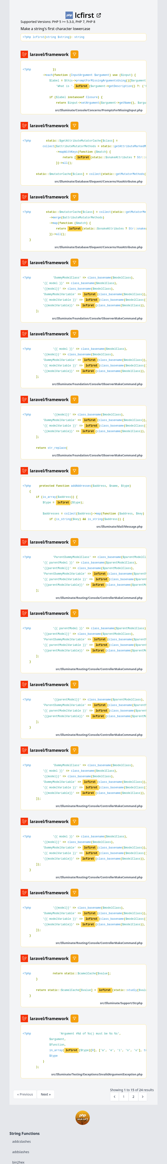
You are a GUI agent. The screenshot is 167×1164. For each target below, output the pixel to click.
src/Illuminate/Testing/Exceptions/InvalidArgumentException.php (96, 1074)
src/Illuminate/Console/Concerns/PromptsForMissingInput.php (98, 110)
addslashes (20, 1152)
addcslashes (21, 1141)
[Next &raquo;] (142, 1096)
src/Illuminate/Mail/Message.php (119, 527)
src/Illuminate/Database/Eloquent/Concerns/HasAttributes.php (98, 181)
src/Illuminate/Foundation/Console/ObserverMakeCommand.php (97, 318)
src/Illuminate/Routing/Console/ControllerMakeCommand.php (99, 598)
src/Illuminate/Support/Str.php (121, 1003)
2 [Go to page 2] (133, 1096)
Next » (46, 1094)
